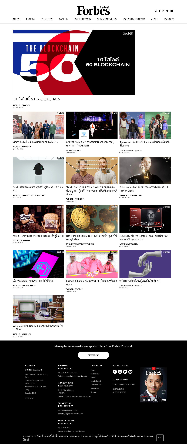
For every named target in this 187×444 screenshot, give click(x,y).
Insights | (71, 244)
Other (77, 150)
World (138, 150)
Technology (38, 195)
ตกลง (160, 438)
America (26, 147)
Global (26, 105)
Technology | (126, 150)
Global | (26, 195)
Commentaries (85, 244)
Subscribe (93, 355)
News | (69, 150)
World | (17, 105)
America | (124, 244)
